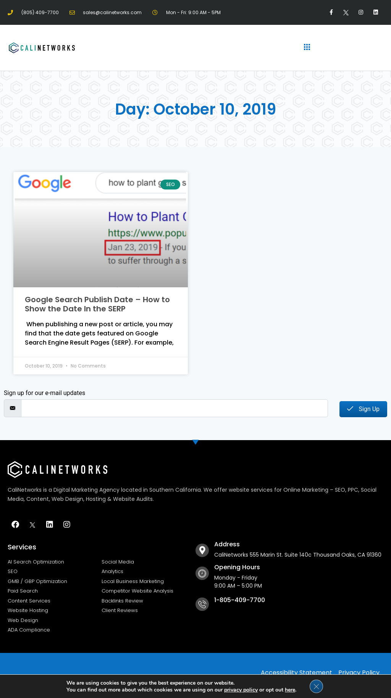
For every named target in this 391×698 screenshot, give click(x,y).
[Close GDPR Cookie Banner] (316, 686)
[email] (174, 408)
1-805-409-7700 (239, 600)
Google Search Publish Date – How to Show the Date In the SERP (97, 304)
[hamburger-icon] (307, 47)
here (290, 689)
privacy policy (241, 689)
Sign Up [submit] (363, 409)
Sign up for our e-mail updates (44, 393)
